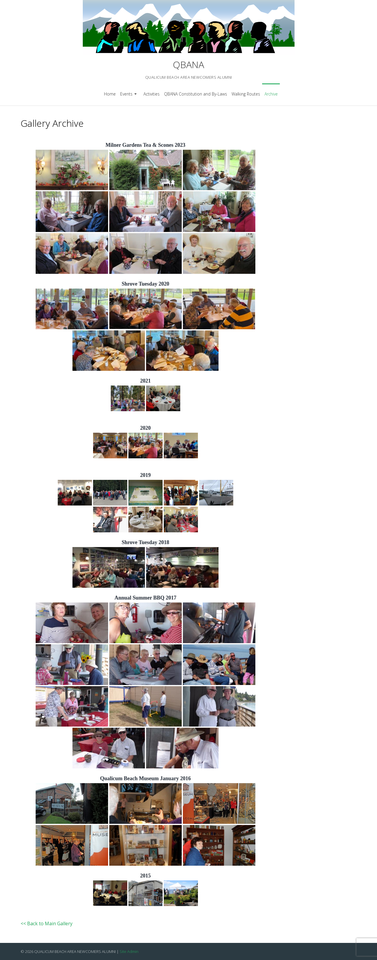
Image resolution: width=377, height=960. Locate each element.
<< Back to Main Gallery (46, 923)
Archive (271, 94)
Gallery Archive (52, 123)
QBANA (188, 64)
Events (129, 96)
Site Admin (129, 951)
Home (110, 94)
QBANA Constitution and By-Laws (195, 94)
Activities (151, 94)
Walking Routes (246, 94)
